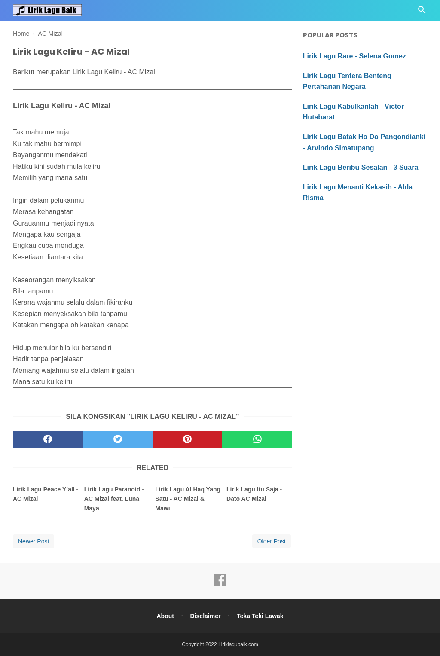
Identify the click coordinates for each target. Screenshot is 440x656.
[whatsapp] (257, 439)
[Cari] (422, 12)
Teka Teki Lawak (260, 616)
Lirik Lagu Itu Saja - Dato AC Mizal (254, 494)
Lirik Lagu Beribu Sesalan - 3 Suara (361, 167)
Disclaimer (205, 616)
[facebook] (47, 439)
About (165, 616)
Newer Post (33, 541)
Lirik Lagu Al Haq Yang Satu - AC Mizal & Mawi (187, 499)
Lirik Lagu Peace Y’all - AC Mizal (45, 494)
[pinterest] (187, 439)
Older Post (271, 541)
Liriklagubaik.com (238, 644)
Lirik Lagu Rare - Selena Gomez (354, 56)
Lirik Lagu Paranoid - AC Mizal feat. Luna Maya (114, 499)
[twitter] (117, 439)
